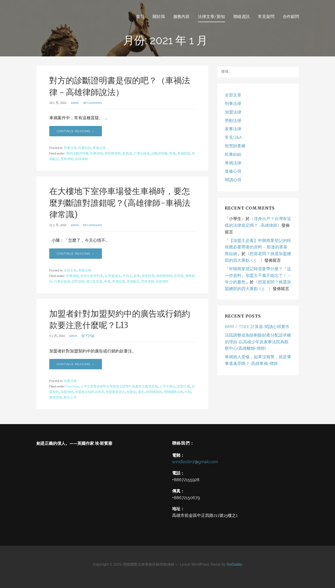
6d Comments (92, 225)
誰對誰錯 (78, 281)
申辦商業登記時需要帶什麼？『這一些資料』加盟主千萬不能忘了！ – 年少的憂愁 (258, 275)
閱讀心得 (233, 179)
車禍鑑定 (133, 281)
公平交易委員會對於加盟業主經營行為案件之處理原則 (119, 386)
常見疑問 (266, 16)
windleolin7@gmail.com (195, 461)
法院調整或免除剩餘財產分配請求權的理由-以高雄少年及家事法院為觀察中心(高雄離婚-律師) (258, 342)
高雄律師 (81, 159)
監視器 (127, 153)
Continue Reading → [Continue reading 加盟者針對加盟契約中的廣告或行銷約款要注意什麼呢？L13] (76, 364)
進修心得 (233, 171)
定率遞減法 (113, 276)
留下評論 (87, 336)
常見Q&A (233, 137)
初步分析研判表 (92, 276)
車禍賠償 (183, 153)
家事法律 (233, 128)
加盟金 (131, 392)
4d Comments (92, 103)
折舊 (137, 276)
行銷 (188, 392)
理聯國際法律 (173, 392)
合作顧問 (291, 16)
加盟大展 (183, 386)
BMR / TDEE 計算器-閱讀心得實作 (257, 326)
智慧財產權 (235, 145)
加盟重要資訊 (115, 392)
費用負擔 (55, 397)
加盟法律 (70, 381)
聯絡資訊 (241, 16)
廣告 (141, 392)
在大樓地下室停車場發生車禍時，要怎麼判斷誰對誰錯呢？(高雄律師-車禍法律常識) (119, 203)
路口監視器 (94, 281)
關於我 (159, 16)
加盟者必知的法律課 (89, 392)
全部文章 (70, 270)
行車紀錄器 (142, 153)
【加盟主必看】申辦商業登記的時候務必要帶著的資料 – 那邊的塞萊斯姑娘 (258, 247)
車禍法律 (99, 148)
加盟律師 (67, 392)
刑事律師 (96, 153)
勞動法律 (233, 120)
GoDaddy (234, 564)
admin (75, 103)
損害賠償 (148, 276)
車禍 (172, 153)
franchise (72, 386)
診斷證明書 (159, 153)
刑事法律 (70, 148)
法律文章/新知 (211, 16)
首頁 (140, 16)
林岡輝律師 (113, 153)
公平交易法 (167, 386)
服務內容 (181, 16)
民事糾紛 (84, 148)
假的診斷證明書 (77, 153)
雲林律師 (67, 159)
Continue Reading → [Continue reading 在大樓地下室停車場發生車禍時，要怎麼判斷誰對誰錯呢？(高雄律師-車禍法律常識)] (76, 253)
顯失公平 (70, 397)
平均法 (127, 276)
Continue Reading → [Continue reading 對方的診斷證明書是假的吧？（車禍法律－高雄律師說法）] (76, 131)
